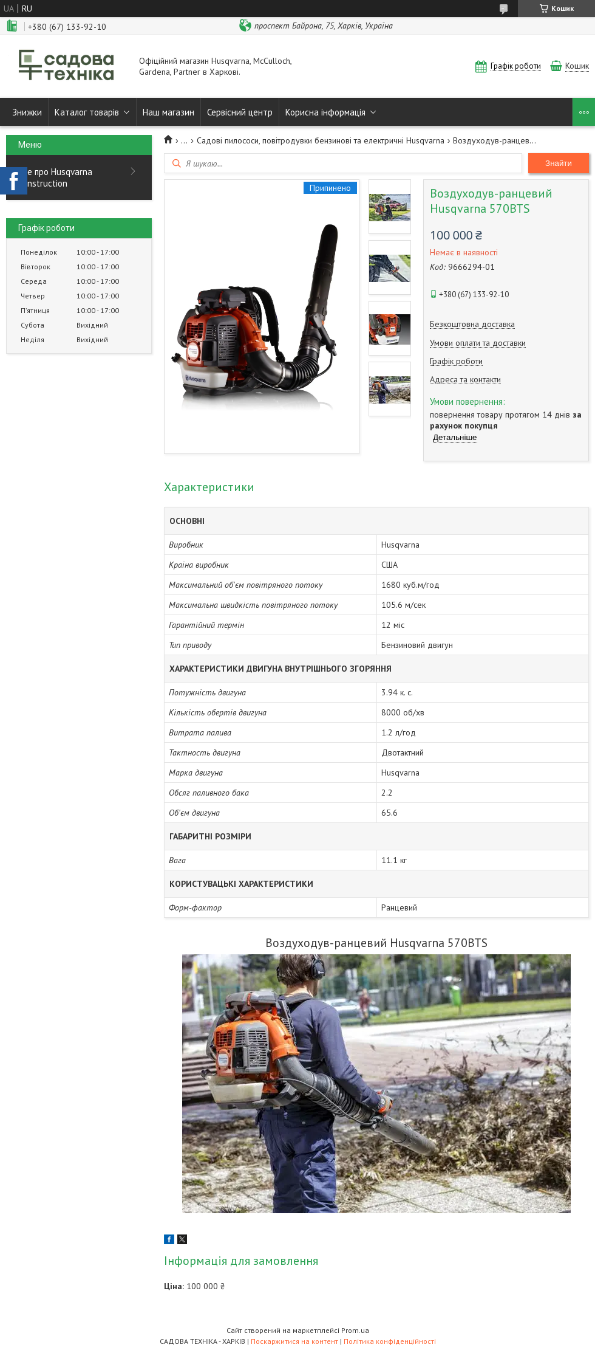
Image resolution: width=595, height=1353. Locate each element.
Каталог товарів (87, 112)
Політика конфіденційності (390, 1341)
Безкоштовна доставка (472, 324)
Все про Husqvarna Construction (55, 177)
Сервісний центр (240, 112)
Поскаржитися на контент (294, 1341)
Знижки (27, 112)
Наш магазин (168, 112)
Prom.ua (355, 1330)
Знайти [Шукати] (558, 163)
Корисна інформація (325, 112)
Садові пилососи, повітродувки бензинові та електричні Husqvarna (320, 140)
